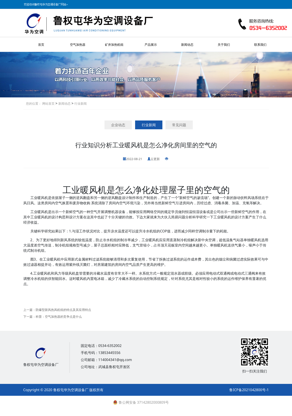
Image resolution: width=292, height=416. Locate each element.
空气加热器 (77, 44)
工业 (71, 190)
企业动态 (118, 124)
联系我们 (260, 44)
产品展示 (151, 44)
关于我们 (224, 44)
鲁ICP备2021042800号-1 (249, 389)
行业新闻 (80, 103)
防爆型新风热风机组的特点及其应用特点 (63, 310)
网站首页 (48, 103)
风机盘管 (75, 273)
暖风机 (93, 190)
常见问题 (179, 124)
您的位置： (33, 103)
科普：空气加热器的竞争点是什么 (59, 316)
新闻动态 (187, 44)
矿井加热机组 (114, 44)
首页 (41, 44)
